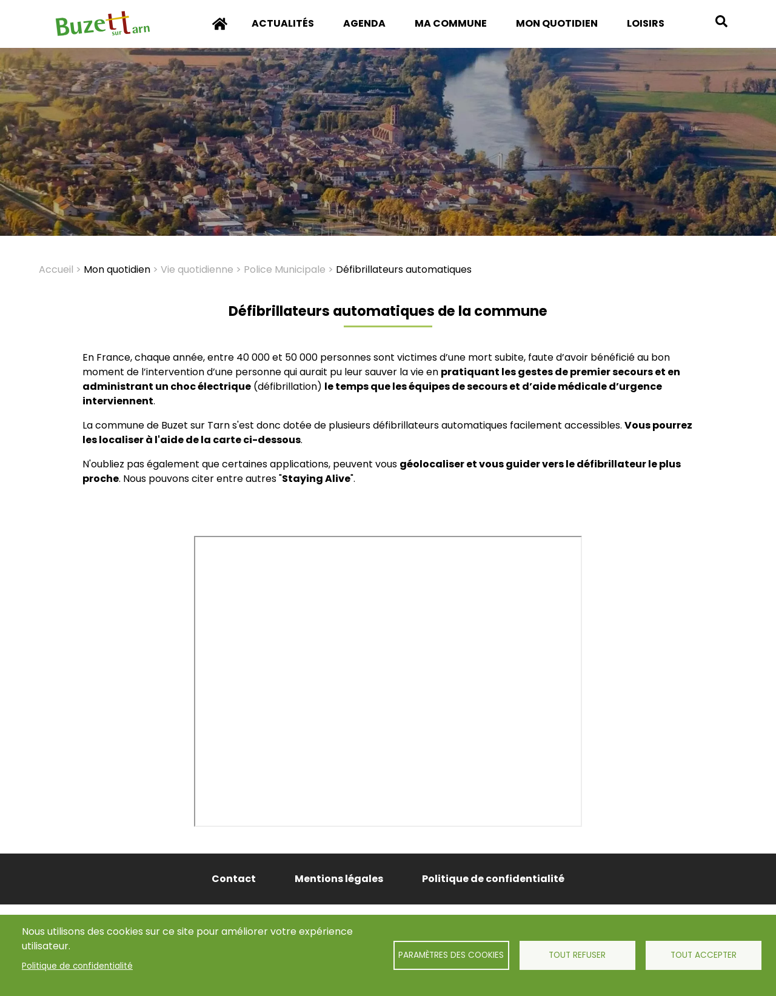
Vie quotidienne (197, 269)
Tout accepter (704, 955)
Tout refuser (577, 955)
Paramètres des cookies (451, 955)
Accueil (220, 32)
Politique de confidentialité (77, 966)
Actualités (283, 23)
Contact (234, 879)
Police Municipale (285, 269)
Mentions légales (339, 879)
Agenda (364, 23)
